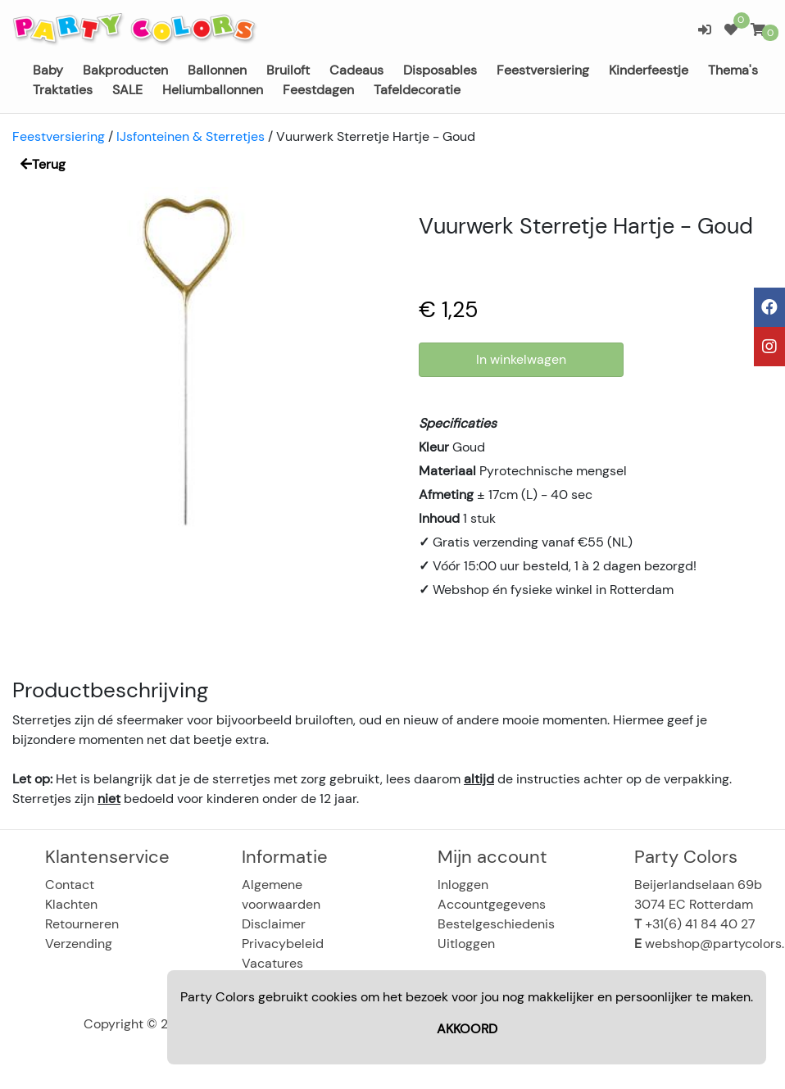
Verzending (78, 943)
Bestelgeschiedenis (496, 923)
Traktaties (63, 89)
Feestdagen (318, 89)
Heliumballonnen (212, 89)
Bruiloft (288, 70)
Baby (48, 70)
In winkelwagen (521, 359)
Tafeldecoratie (417, 89)
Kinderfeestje (648, 70)
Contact (69, 884)
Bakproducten (125, 70)
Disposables (440, 70)
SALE (127, 89)
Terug (43, 164)
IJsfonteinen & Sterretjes (190, 136)
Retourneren (82, 923)
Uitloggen (466, 943)
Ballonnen (217, 70)
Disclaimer (274, 923)
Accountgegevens (492, 904)
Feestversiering (543, 70)
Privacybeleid (283, 943)
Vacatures (272, 963)
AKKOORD (467, 1028)
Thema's (733, 70)
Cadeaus (356, 70)
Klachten (71, 904)
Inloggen (463, 884)
